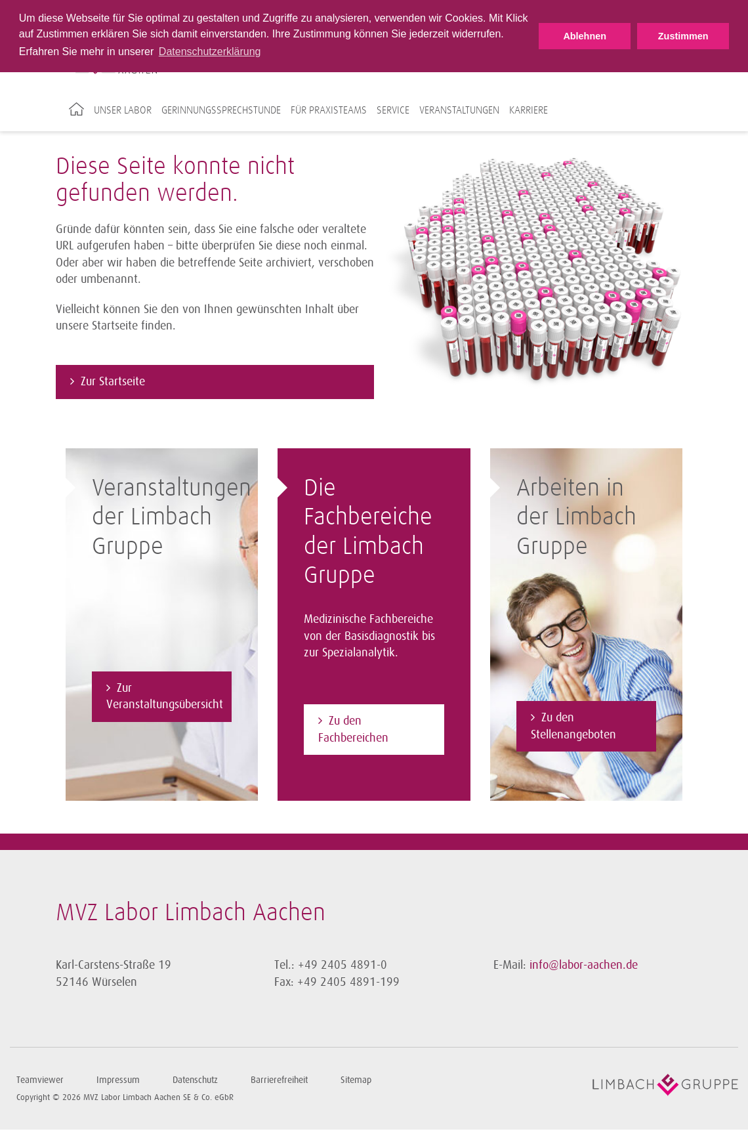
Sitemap (356, 1079)
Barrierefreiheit (279, 1079)
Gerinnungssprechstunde (221, 110)
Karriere (528, 110)
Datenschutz (195, 1079)
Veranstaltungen (459, 110)
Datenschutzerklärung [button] (210, 51)
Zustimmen (683, 36)
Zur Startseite (113, 380)
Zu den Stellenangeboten (573, 725)
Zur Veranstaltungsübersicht (164, 696)
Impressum (118, 1079)
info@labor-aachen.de (584, 964)
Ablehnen (584, 36)
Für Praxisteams (329, 110)
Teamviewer (40, 1079)
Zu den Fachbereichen (353, 728)
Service (393, 110)
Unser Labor (123, 110)
